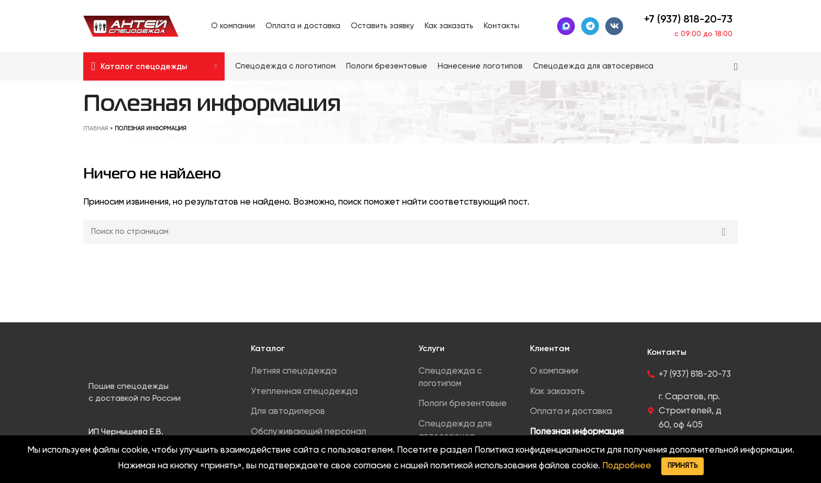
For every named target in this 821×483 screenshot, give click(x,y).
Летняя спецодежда (294, 371)
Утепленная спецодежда (304, 391)
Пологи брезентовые (462, 403)
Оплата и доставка (571, 411)
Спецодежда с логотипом (450, 377)
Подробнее (626, 466)
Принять (682, 466)
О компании (554, 371)
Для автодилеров (288, 411)
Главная (95, 128)
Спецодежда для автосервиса (455, 430)
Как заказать (557, 391)
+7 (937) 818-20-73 (688, 20)
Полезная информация (577, 432)
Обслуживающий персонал (308, 432)
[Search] (736, 66)
